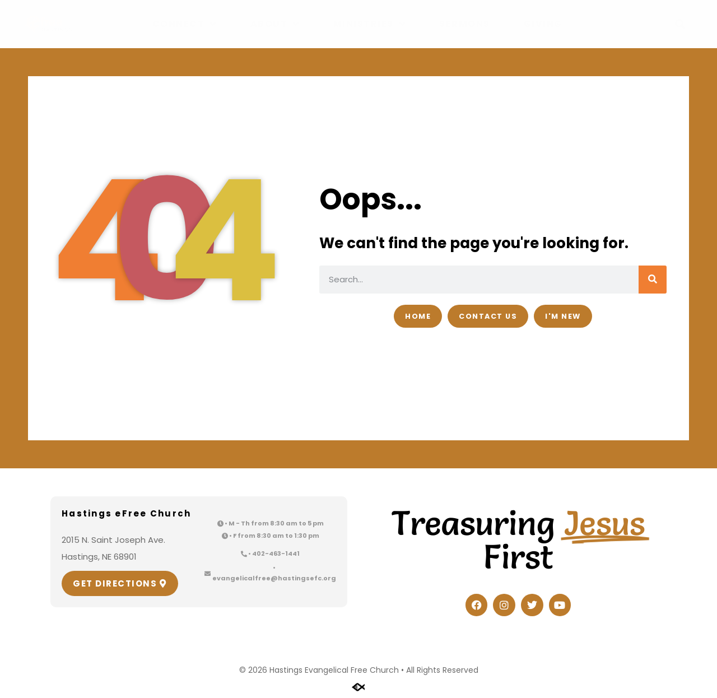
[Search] (653, 280)
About (275, 24)
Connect (184, 24)
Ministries (369, 24)
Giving (543, 23)
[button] (680, 24)
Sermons (464, 23)
